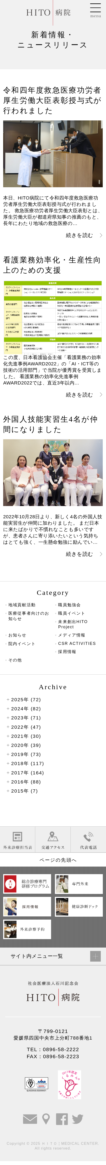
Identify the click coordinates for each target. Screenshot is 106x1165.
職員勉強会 (70, 605)
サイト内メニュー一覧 (38, 960)
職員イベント (72, 614)
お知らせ (18, 637)
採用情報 (67, 654)
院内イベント (22, 646)
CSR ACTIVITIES (78, 646)
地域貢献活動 (22, 605)
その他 (15, 663)
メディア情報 (72, 637)
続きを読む (78, 235)
